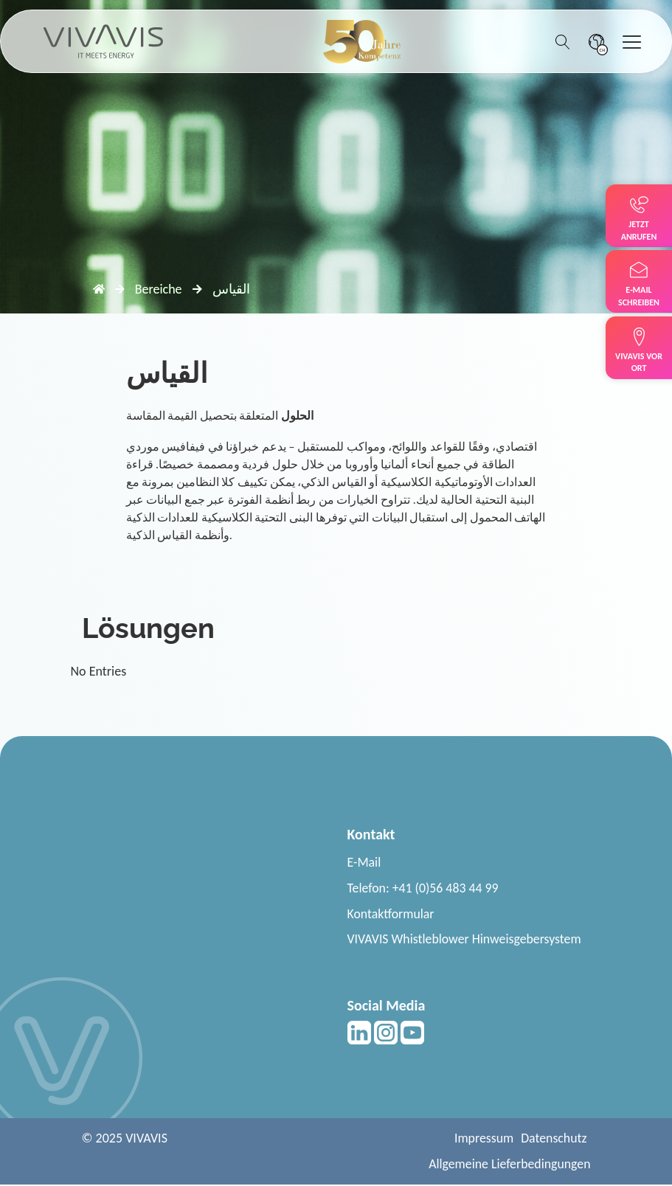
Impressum (483, 1139)
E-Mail (364, 862)
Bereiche (158, 289)
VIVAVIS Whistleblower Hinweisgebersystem (465, 940)
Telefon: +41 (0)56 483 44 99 (424, 888)
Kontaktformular (391, 914)
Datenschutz (553, 1139)
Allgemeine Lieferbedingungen (508, 1165)
